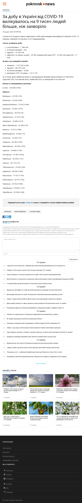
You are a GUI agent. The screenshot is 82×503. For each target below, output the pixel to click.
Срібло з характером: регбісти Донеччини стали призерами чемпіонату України (34, 299)
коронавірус (20, 211)
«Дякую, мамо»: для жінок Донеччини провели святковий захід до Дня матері (33, 347)
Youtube (8, 484)
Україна (6, 10)
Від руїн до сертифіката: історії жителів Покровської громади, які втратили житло (34, 290)
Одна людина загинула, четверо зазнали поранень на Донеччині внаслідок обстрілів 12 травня (39, 332)
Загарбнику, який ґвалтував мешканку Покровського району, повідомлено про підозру (37, 356)
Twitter (7, 475)
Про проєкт (7, 448)
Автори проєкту (9, 456)
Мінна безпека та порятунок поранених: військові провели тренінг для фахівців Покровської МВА (40, 279)
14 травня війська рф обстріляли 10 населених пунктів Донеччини (29, 283)
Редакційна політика (10, 460)
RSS (6, 488)
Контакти (6, 452)
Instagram (8, 479)
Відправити (73, 259)
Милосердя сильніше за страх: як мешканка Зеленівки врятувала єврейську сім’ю (34, 294)
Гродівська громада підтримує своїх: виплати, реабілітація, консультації (31, 336)
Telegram (29, 202)
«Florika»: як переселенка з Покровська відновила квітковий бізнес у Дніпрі (32, 314)
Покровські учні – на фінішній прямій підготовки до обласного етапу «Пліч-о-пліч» (34, 352)
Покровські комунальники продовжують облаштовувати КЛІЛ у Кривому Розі (33, 323)
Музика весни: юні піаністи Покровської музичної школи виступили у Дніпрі (32, 343)
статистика (35, 211)
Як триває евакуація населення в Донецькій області (24, 319)
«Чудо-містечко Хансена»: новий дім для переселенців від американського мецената (36, 265)
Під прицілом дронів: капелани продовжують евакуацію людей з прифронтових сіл (35, 308)
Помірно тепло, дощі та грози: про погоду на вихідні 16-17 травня (29, 270)
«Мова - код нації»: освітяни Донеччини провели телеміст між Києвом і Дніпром (34, 328)
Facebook (8, 470)
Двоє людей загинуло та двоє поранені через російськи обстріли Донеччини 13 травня (36, 303)
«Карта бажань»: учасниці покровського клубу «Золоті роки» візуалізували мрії (34, 274)
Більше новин (41, 363)
